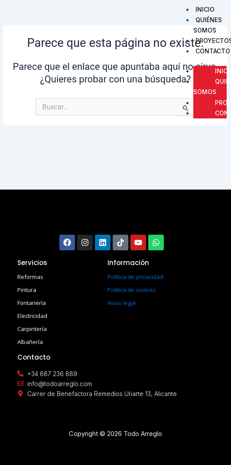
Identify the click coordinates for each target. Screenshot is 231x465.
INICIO (205, 9)
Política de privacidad (135, 277)
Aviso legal (121, 303)
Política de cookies (131, 290)
